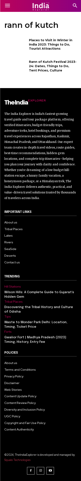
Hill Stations (12, 286)
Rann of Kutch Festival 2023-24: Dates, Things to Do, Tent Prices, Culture (52, 66)
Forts (8, 332)
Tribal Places (13, 302)
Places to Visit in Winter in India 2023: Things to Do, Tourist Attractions (50, 44)
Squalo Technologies (17, 460)
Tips (7, 316)
